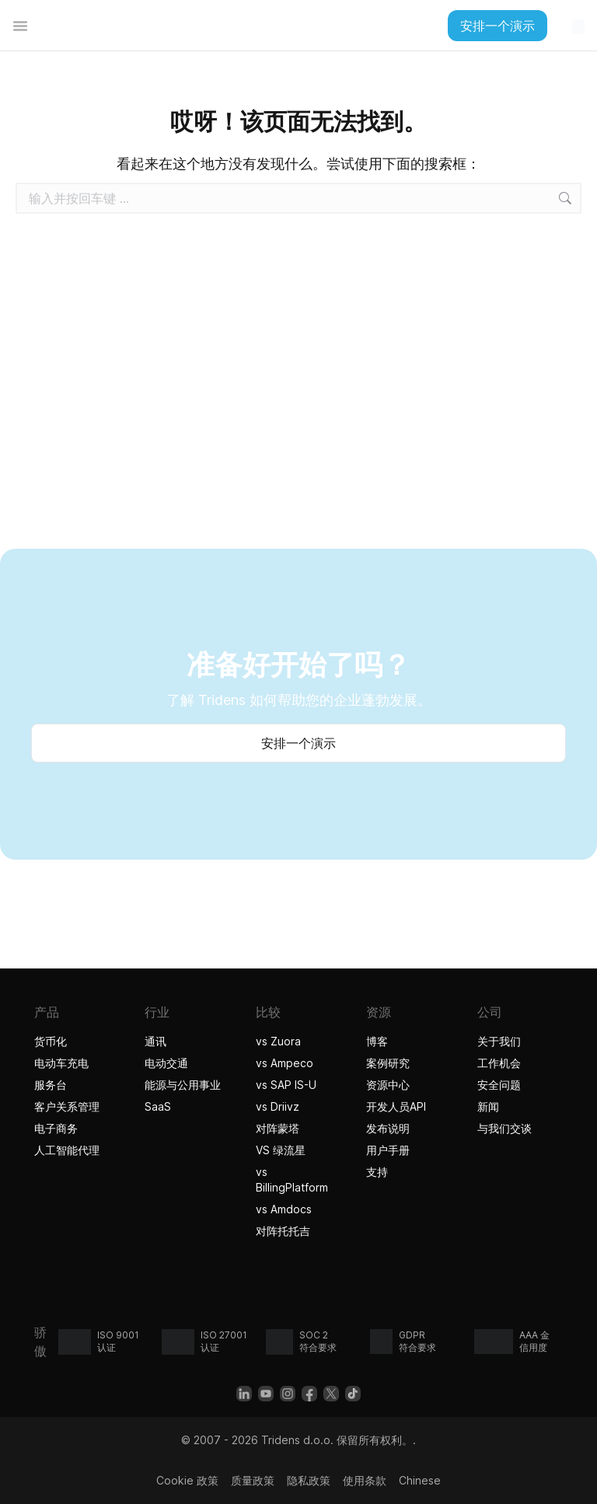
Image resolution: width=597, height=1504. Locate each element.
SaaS (158, 1106)
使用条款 (364, 1480)
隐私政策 (308, 1480)
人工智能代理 (68, 1150)
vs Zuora (278, 1041)
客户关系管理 (67, 1106)
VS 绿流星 (280, 1150)
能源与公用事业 (183, 1084)
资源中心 (388, 1084)
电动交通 (166, 1063)
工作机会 (499, 1063)
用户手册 (388, 1150)
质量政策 (252, 1480)
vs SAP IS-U (286, 1084)
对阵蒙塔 (277, 1128)
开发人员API (396, 1106)
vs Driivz (277, 1106)
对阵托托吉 (285, 1230)
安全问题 (499, 1084)
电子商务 (56, 1128)
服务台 (50, 1084)
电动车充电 (61, 1063)
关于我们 (499, 1041)
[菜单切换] (20, 25)
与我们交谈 (504, 1128)
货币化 (50, 1041)
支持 (377, 1171)
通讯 (155, 1041)
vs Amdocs (284, 1209)
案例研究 (388, 1063)
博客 (377, 1041)
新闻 (488, 1106)
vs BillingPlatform (292, 1179)
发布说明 (388, 1128)
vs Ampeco (284, 1063)
